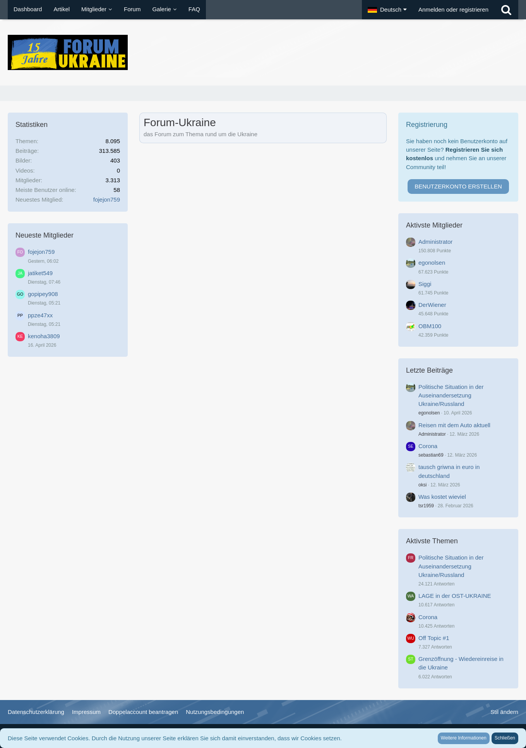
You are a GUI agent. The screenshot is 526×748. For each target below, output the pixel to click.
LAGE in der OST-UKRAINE (454, 595)
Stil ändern (504, 712)
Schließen (505, 738)
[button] (387, 9)
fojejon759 (106, 199)
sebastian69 (431, 455)
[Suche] (506, 9)
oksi (422, 485)
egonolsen (431, 262)
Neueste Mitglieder (44, 235)
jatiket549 (40, 273)
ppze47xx (40, 315)
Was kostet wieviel (442, 496)
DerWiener (432, 304)
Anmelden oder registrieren (453, 9)
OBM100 (429, 326)
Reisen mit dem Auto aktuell (454, 425)
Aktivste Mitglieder (434, 225)
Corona (427, 446)
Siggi (424, 284)
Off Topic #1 (433, 638)
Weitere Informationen (464, 738)
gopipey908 (43, 294)
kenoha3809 (44, 336)
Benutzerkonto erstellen (458, 186)
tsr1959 (426, 505)
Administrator (435, 241)
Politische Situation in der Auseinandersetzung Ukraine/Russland (450, 395)
